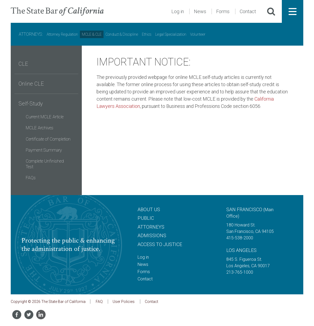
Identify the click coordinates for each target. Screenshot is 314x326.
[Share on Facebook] (16, 314)
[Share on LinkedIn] (41, 314)
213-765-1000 (239, 272)
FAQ (99, 301)
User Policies (124, 301)
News (200, 11)
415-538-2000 (239, 237)
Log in (177, 11)
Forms (223, 11)
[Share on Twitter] (29, 314)
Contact (248, 11)
